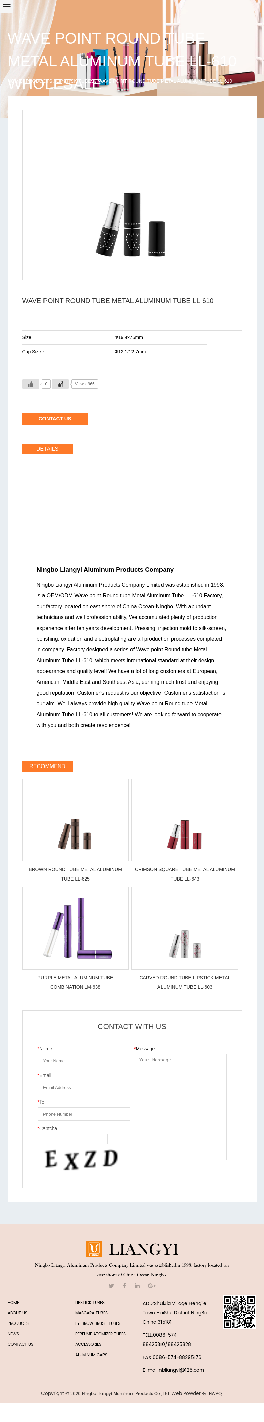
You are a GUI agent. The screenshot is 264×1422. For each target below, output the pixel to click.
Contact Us (54, 418)
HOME (13, 1303)
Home (15, 81)
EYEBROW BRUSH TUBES (97, 1323)
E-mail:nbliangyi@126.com (173, 1370)
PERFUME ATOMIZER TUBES (100, 1334)
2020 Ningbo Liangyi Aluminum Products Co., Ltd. (120, 1394)
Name (45, 1048)
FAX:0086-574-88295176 (172, 1357)
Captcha (47, 1128)
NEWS (13, 1334)
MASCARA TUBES (91, 1313)
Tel (42, 1102)
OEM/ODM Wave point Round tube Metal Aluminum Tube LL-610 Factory (134, 595)
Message (144, 1048)
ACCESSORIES (88, 1344)
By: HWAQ (212, 1394)
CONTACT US (20, 1344)
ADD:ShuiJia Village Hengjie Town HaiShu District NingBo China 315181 (175, 1313)
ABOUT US (17, 1313)
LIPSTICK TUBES (75, 81)
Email (44, 1075)
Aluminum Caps (91, 1355)
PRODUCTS (18, 1323)
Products (39, 81)
